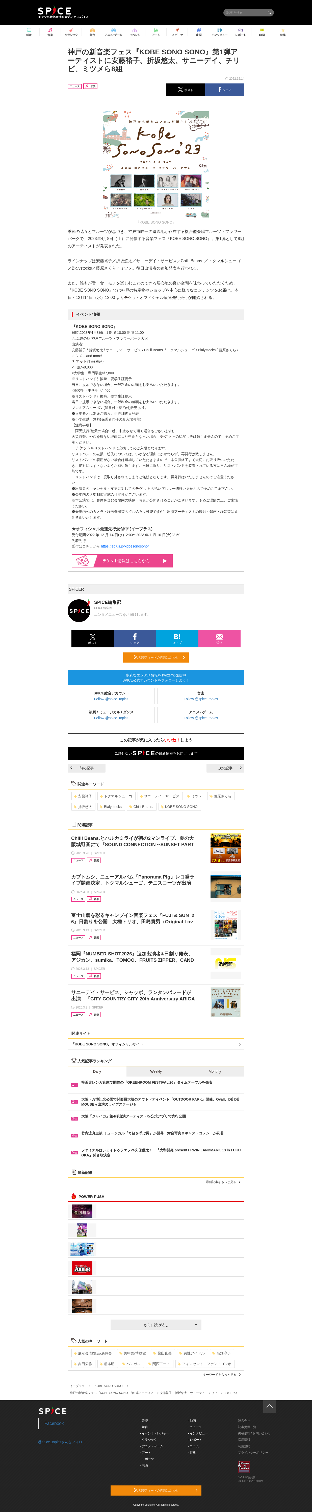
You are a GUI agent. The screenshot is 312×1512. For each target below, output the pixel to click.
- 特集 (192, 1452)
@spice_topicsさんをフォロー (62, 1442)
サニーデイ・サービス (159, 796)
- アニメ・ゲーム (151, 1446)
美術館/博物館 (132, 1353)
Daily (97, 1071)
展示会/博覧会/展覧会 (93, 1353)
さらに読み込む (170, 1325)
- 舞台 (144, 1427)
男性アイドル (192, 1353)
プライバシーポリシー (253, 1452)
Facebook (54, 1423)
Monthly (215, 1071)
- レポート (195, 1439)
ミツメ (194, 796)
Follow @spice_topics (111, 699)
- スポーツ (147, 1459)
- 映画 (144, 1465)
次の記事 (230, 768)
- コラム (193, 1446)
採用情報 (244, 1439)
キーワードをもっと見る (222, 1374)
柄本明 (107, 1364)
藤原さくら (220, 796)
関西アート (159, 1364)
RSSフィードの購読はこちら (159, 657)
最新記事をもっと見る (223, 1182)
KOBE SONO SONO (179, 807)
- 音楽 (144, 1420)
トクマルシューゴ (116, 796)
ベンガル (131, 1364)
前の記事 (82, 768)
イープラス (77, 1386)
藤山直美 (162, 1353)
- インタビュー (198, 1433)
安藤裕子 (83, 796)
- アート (145, 1452)
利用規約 (244, 1446)
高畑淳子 (221, 1353)
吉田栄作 (83, 1364)
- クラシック (148, 1439)
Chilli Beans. (141, 807)
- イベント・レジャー (154, 1433)
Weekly (156, 1071)
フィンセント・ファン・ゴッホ (204, 1364)
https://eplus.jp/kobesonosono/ (125, 546)
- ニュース (195, 1427)
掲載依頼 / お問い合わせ (254, 1433)
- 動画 (192, 1420)
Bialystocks (111, 807)
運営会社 (244, 1420)
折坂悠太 (83, 807)
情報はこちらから (135, 561)
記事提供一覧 (247, 1427)
